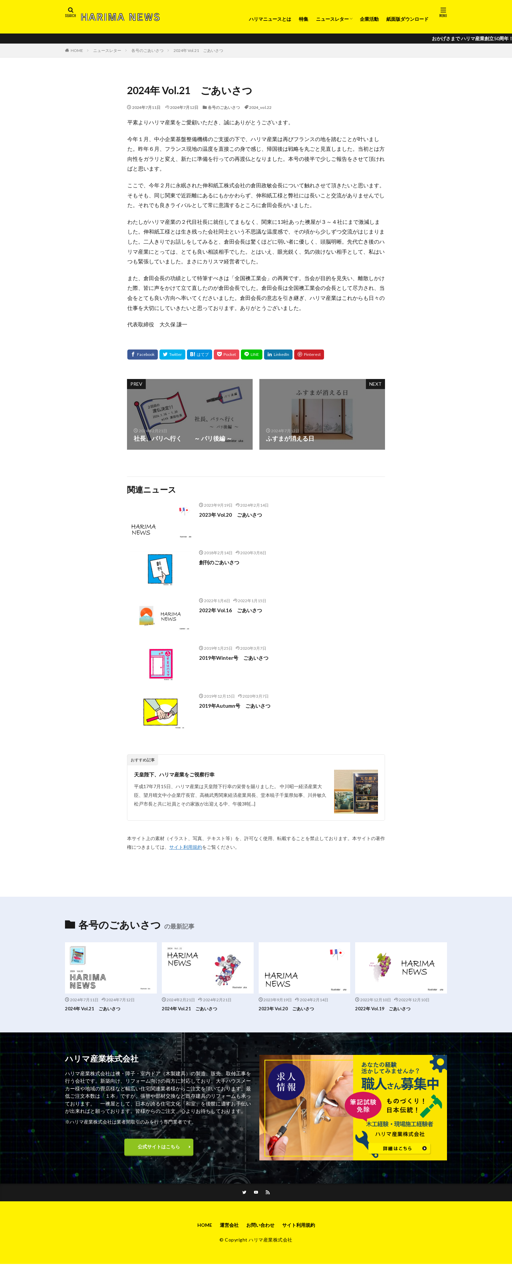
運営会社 (226, 1229)
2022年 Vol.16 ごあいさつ (236, 610)
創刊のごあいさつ (223, 562)
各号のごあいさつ (147, 50)
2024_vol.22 (260, 107)
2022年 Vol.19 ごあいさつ (386, 1008)
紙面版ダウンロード (407, 19)
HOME (77, 50)
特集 (303, 19)
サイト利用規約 (185, 847)
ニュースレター (332, 19)
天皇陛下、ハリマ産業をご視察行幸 (182, 774)
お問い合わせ (260, 1229)
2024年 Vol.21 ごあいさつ (198, 50)
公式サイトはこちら (159, 1148)
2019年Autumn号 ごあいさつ (240, 705)
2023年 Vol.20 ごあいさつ (236, 514)
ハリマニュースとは (270, 19)
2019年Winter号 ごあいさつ (239, 657)
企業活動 (369, 19)
